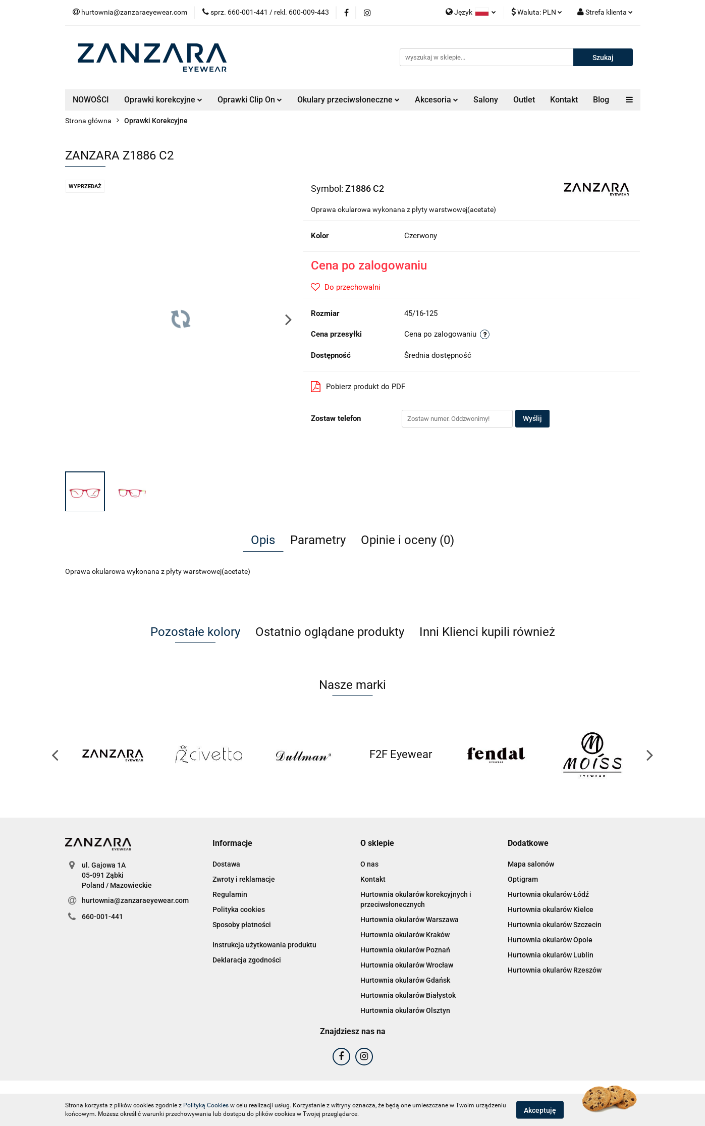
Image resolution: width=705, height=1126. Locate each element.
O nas (369, 864)
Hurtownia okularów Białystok (408, 995)
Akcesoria (436, 99)
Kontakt (564, 99)
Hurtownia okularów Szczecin (555, 925)
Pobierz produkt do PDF (358, 386)
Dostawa (226, 864)
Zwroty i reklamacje (243, 879)
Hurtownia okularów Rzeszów (555, 970)
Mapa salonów (531, 864)
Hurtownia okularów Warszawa (409, 920)
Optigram (523, 879)
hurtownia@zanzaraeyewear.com (135, 900)
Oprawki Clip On (250, 99)
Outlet (524, 99)
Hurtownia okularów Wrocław (406, 965)
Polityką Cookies (206, 1105)
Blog (601, 99)
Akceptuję (540, 1110)
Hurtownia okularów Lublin (550, 955)
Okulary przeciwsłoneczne (348, 99)
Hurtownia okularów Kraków (405, 935)
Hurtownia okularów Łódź (548, 894)
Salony (485, 99)
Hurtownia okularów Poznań (405, 950)
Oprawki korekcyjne (163, 99)
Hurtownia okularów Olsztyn (405, 1010)
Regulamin (229, 894)
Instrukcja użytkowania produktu (264, 945)
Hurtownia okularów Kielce (550, 909)
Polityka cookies (238, 909)
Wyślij (532, 418)
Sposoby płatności (241, 925)
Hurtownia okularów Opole (550, 940)
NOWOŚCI (91, 99)
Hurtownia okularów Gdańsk (405, 980)
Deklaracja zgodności (246, 960)
